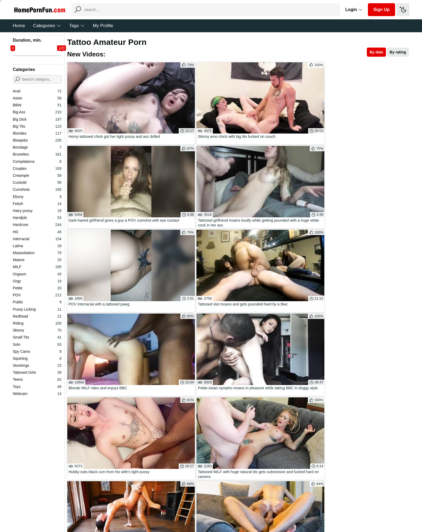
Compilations (37, 161)
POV (37, 295)
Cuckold (37, 182)
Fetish (37, 203)
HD (37, 231)
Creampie (37, 175)
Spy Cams (37, 351)
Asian (37, 98)
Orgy (37, 281)
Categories (47, 25)
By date (376, 52)
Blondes (37, 133)
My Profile (103, 25)
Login (354, 9)
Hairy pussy (37, 210)
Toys (37, 386)
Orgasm (37, 274)
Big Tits (37, 126)
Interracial (37, 238)
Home (19, 25)
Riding (37, 323)
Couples (37, 168)
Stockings (37, 365)
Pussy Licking (37, 309)
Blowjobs (37, 140)
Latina (37, 245)
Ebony (37, 196)
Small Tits (37, 337)
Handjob (37, 217)
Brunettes (37, 154)
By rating (398, 52)
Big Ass (37, 112)
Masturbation (37, 252)
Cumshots (37, 189)
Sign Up (381, 9)
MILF (37, 266)
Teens (37, 379)
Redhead (37, 316)
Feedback (203, 511)
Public (37, 302)
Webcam (37, 393)
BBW (37, 105)
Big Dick (37, 119)
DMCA (221, 511)
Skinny (37, 330)
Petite (37, 288)
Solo (37, 344)
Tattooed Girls (37, 372)
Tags (77, 25)
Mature (37, 259)
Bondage (37, 147)
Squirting (37, 358)
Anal (37, 91)
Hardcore (37, 224)
